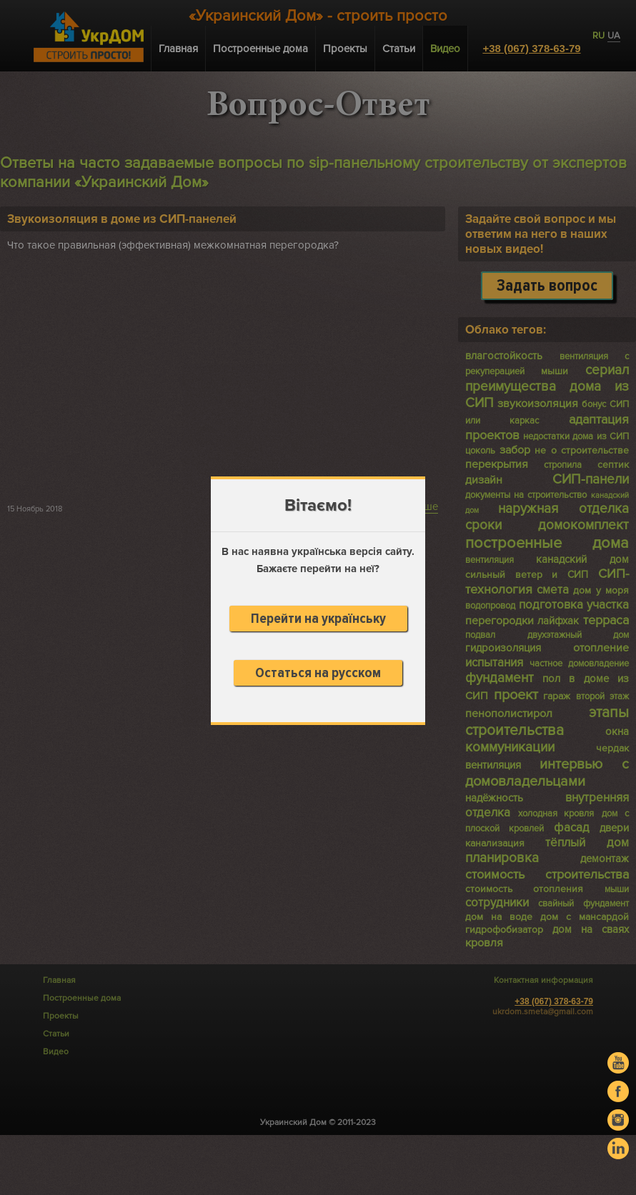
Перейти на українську (318, 618)
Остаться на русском (318, 672)
